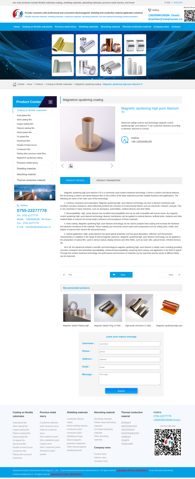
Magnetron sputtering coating (88, 84)
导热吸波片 (126, 439)
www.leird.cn (93, 472)
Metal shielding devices (77, 428)
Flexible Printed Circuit (27, 145)
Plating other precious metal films (31, 153)
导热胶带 (125, 442)
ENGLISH (178, 2)
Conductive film (23, 149)
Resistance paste (47, 453)
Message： (88, 374)
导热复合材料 (127, 446)
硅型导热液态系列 (129, 428)
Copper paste (46, 446)
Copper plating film (25, 124)
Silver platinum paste (49, 439)
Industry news (100, 460)
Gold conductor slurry (49, 428)
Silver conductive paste (50, 449)
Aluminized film (23, 141)
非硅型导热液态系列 (130, 435)
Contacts (175, 26)
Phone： (87, 351)
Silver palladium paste (49, 442)
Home (17, 26)
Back (123, 275)
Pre (70, 275)
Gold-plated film (24, 115)
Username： (88, 343)
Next (171, 275)
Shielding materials (88, 26)
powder (43, 456)
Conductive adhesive (49, 425)
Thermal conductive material (136, 26)
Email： (86, 366)
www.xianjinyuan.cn (24, 476)
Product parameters (108, 180)
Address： (88, 359)
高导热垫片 (126, 425)
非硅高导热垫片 (128, 432)
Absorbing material (110, 26)
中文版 (167, 2)
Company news (161, 26)
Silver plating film (24, 120)
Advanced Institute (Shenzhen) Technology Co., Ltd (35, 472)
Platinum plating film (25, 128)
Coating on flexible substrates (37, 26)
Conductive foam (74, 431)
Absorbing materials (103, 421)
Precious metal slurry (65, 26)
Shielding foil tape (75, 438)
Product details (75, 180)
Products (39, 84)
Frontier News (100, 456)
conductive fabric (74, 435)
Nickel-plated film (24, 132)
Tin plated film (23, 136)
